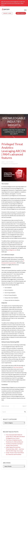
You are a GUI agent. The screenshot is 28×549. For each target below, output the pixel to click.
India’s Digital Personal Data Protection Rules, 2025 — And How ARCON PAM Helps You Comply (15, 449)
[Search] (25, 411)
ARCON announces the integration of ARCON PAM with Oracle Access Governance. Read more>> (13, 3)
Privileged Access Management (9, 163)
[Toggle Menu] (25, 10)
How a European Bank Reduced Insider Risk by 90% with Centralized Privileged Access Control (15, 436)
